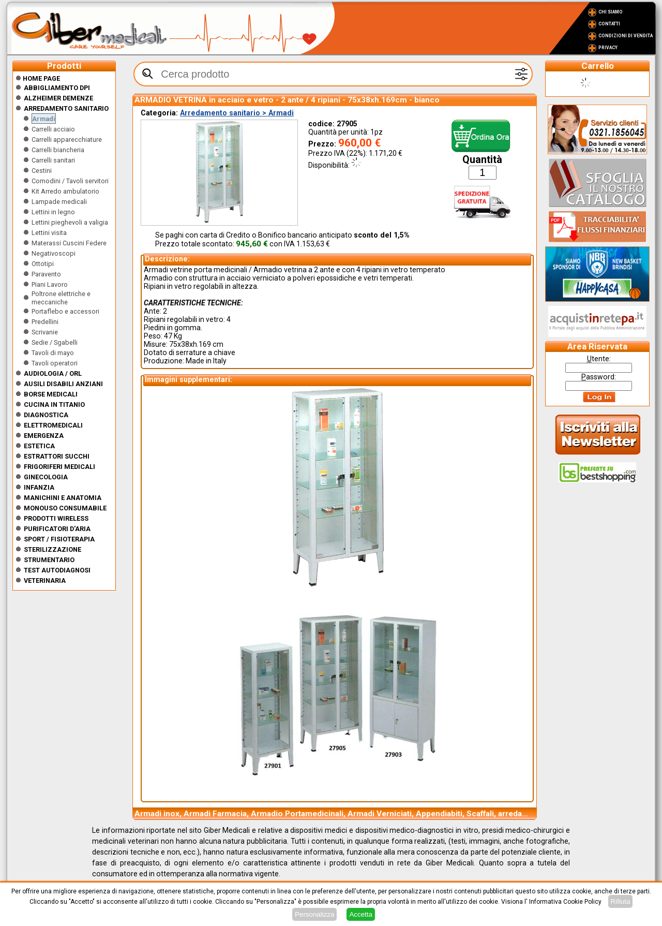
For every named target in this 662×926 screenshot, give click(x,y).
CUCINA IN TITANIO (54, 404)
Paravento (46, 274)
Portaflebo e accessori (65, 311)
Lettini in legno (53, 212)
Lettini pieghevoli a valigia (70, 222)
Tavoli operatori (55, 363)
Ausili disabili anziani (63, 384)
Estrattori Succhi (56, 456)
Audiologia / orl (53, 373)
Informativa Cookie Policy (565, 901)
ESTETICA (39, 446)
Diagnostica (46, 415)
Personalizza (314, 914)
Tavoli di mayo (53, 353)
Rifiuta (620, 901)
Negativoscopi (54, 253)
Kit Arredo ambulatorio (65, 191)
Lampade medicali (59, 201)
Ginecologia (46, 477)
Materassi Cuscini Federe (69, 243)
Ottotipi (43, 264)
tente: (599, 359)
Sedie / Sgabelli (55, 342)
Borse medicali (51, 394)
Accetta (360, 914)
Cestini (42, 170)
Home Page (38, 78)
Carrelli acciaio (53, 129)
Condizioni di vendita (625, 35)
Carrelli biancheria (58, 150)
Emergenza (44, 435)
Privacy (608, 47)
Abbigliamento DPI (57, 88)
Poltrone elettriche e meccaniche (61, 298)
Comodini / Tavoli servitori (70, 181)
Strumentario (49, 560)
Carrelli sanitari (53, 160)
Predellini (45, 322)
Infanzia (39, 487)
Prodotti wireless (56, 518)
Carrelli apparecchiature (67, 139)
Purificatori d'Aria (57, 529)
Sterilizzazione (52, 549)
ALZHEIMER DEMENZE (58, 98)
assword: (598, 377)
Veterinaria (45, 580)
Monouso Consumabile (65, 508)
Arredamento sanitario (66, 108)
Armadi (43, 119)
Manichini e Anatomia (62, 498)
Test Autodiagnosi (57, 570)
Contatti (609, 23)
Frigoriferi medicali (59, 467)
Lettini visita (49, 233)
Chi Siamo (610, 11)
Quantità (482, 160)
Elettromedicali (53, 425)
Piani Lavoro (50, 284)
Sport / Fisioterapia (59, 539)
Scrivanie (45, 332)
